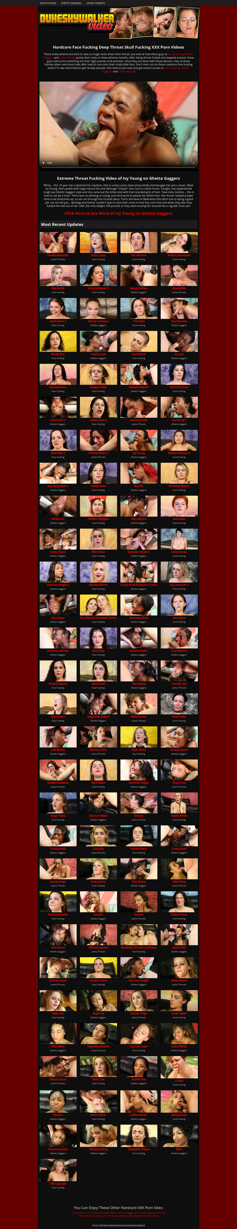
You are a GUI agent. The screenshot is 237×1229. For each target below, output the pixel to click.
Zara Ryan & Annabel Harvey (98, 618)
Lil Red (179, 1081)
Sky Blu (138, 486)
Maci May (98, 651)
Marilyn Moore (98, 585)
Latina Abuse (67, 57)
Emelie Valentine (58, 255)
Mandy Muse (58, 1079)
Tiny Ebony (139, 684)
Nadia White (179, 816)
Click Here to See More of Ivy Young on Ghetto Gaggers (118, 213)
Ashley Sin (57, 519)
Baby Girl (58, 1013)
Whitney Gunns (98, 947)
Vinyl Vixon (179, 717)
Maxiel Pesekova (57, 783)
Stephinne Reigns (98, 717)
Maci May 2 (58, 453)
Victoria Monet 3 (98, 288)
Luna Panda (179, 552)
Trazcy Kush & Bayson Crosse (138, 585)
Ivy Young (139, 453)
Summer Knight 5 (139, 552)
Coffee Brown (138, 1115)
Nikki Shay (179, 881)
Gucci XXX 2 (58, 420)
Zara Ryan (179, 618)
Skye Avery (58, 717)
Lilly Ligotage (58, 1183)
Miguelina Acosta (98, 1046)
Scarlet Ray (139, 1079)
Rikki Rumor (139, 717)
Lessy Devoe (58, 552)
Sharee (57, 1115)
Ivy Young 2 (179, 420)
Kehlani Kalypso (98, 519)
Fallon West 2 (98, 420)
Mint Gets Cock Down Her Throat (96, 1215)
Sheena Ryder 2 (98, 453)
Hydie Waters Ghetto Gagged (118, 1212)
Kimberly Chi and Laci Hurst (138, 947)
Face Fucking (48, 3)
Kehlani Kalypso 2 (179, 453)
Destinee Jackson (58, 651)
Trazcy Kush (58, 849)
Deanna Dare (98, 750)
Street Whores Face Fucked (86, 1212)
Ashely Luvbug (98, 1149)
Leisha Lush (98, 354)
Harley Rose (98, 486)
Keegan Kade (98, 387)
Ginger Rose (58, 816)
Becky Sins (58, 354)
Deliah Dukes (179, 914)
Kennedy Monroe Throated (151, 1212)
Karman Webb (98, 816)
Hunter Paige (138, 1013)
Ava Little (179, 519)
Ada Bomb (58, 288)
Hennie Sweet (179, 750)
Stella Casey (98, 255)
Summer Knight (139, 783)
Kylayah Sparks (138, 387)
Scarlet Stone (138, 849)
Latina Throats (95, 3)
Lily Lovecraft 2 (179, 585)
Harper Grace (98, 980)
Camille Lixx (179, 684)
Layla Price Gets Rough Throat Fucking (137, 1215)
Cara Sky (98, 849)
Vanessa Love (138, 420)
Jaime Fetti (179, 947)
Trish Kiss (139, 321)
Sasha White (179, 1046)
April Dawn (98, 684)
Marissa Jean (58, 387)
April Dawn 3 (58, 321)
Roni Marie (139, 354)
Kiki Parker (98, 552)
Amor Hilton (98, 1115)
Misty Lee (98, 1079)
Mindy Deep (179, 1115)
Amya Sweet (179, 980)
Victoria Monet (57, 684)
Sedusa (138, 816)
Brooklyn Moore (179, 486)
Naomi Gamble (58, 1149)
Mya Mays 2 (138, 519)
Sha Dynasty (179, 321)
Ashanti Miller (139, 288)
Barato (138, 914)
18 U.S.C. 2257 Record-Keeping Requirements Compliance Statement (118, 1225)
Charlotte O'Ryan (139, 1149)
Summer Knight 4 (58, 585)
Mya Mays (57, 618)
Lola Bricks (58, 750)
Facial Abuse (175, 54)
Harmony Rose (138, 618)
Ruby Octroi (98, 881)
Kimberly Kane (179, 387)
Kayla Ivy (98, 1013)
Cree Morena (179, 651)
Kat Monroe (138, 255)
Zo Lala (179, 354)
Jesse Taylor (179, 1013)
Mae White (179, 288)
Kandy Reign (58, 881)
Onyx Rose (179, 783)
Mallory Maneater (179, 255)
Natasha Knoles (58, 914)
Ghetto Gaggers (71, 3)
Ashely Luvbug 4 (98, 321)
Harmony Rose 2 (57, 486)
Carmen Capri (138, 1046)
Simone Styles (138, 651)
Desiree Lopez (58, 980)
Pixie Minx (58, 1046)
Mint (179, 1149)
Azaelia (98, 914)
